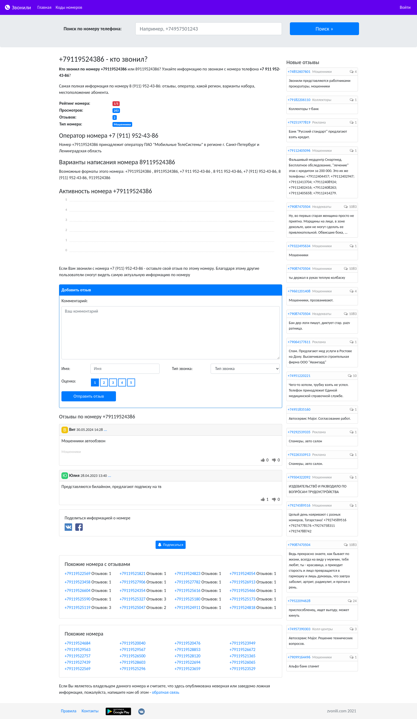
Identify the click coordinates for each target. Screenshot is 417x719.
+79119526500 (132, 655)
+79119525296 (132, 668)
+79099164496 (299, 657)
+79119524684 (77, 643)
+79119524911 (188, 607)
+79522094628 (299, 601)
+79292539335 (299, 432)
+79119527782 (188, 582)
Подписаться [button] (170, 545)
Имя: (65, 368)
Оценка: (68, 381)
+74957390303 (299, 629)
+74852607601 (299, 71)
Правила (68, 710)
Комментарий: (74, 300)
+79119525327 (132, 599)
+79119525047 (132, 607)
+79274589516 (299, 505)
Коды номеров (69, 7)
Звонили (17, 7)
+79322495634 (299, 246)
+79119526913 (242, 582)
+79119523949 (242, 643)
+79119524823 (188, 573)
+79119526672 (242, 649)
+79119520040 (132, 643)
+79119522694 (188, 662)
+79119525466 (242, 590)
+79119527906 (132, 582)
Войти (405, 7)
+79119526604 (77, 590)
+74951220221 (299, 375)
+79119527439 (77, 662)
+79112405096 (299, 150)
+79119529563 (77, 649)
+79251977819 (299, 122)
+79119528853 (188, 649)
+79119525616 (188, 590)
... (105, 429)
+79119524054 (242, 573)
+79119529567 (132, 649)
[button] (324, 28)
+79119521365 (242, 655)
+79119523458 (77, 582)
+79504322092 (299, 477)
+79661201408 (299, 291)
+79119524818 (242, 607)
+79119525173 (242, 599)
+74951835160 (299, 409)
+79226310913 (299, 454)
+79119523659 (188, 668)
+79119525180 (188, 599)
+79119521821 (132, 573)
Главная (44, 7)
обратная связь (165, 692)
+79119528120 (188, 655)
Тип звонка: (182, 368)
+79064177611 (299, 342)
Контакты (90, 710)
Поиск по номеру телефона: (93, 29)
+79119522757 (77, 655)
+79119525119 (77, 607)
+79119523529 (242, 668)
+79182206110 (299, 100)
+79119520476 (188, 643)
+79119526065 (242, 662)
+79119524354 (132, 590)
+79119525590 (77, 599)
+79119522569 (77, 573)
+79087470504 (299, 206)
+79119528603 (132, 662)
